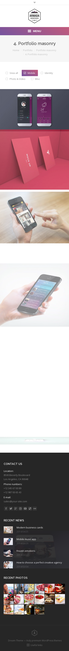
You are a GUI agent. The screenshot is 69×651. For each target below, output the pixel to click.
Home (16, 50)
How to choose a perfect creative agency (39, 562)
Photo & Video (17, 79)
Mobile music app (26, 539)
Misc (37, 79)
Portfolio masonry (46, 50)
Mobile (31, 73)
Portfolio (28, 50)
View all (14, 73)
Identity (49, 73)
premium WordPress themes (47, 640)
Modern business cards (30, 527)
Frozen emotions (26, 550)
